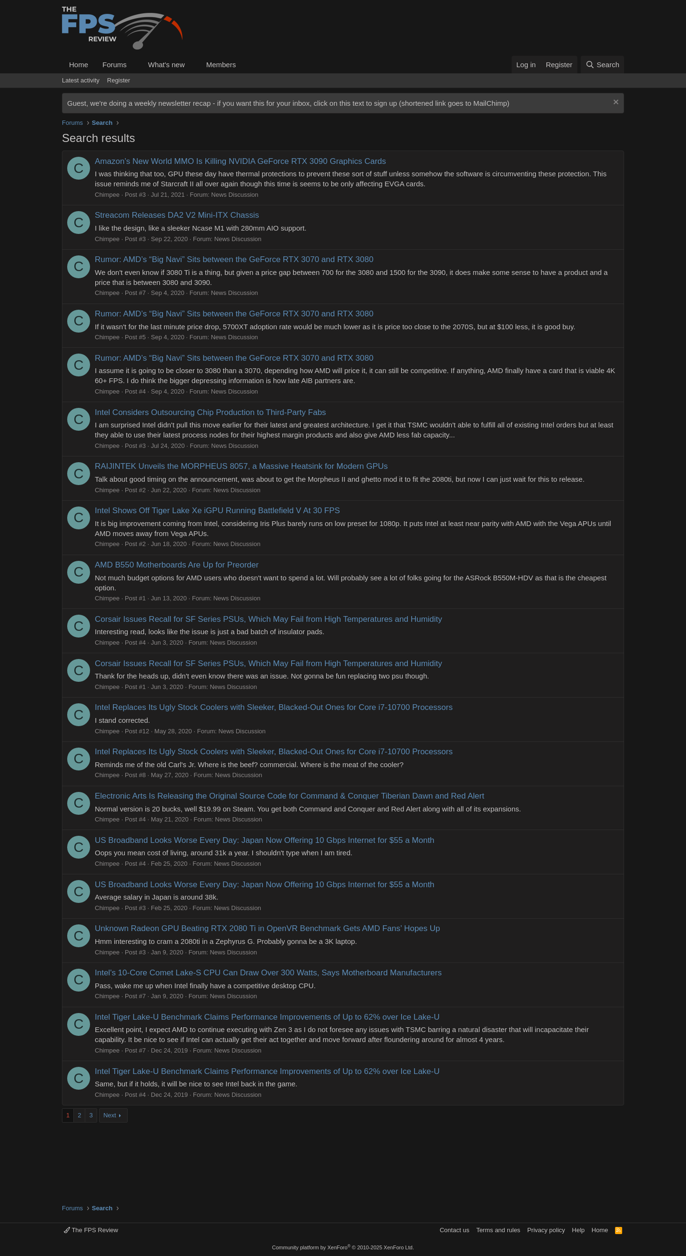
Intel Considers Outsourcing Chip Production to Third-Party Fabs (210, 412)
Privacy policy (546, 1230)
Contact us (454, 1230)
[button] (134, 64)
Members (221, 65)
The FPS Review (91, 1230)
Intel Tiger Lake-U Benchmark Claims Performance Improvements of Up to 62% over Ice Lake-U (267, 1017)
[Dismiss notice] (615, 103)
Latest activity (81, 80)
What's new (166, 65)
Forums (114, 65)
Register (118, 80)
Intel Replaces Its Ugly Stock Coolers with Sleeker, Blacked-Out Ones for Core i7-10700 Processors (274, 707)
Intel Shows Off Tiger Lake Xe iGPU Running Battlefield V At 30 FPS (217, 510)
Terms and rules (498, 1230)
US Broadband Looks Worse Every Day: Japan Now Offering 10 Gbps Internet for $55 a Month (264, 840)
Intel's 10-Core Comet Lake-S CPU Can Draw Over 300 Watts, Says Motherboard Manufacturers (268, 972)
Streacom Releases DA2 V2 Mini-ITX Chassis (177, 215)
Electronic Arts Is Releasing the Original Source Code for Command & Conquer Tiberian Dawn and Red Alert (289, 795)
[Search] (602, 64)
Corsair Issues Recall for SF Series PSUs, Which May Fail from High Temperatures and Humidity (268, 619)
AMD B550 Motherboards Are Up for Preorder (177, 564)
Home (78, 65)
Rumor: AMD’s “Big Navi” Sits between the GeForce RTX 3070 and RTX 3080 (234, 259)
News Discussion (234, 194)
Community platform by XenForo (343, 1247)
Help (578, 1230)
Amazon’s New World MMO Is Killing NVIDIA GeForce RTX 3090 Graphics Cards (240, 161)
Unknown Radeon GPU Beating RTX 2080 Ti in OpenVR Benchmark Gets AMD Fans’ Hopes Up (267, 928)
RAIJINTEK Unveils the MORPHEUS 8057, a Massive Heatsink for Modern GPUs (241, 466)
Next (109, 1115)
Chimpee (107, 194)
